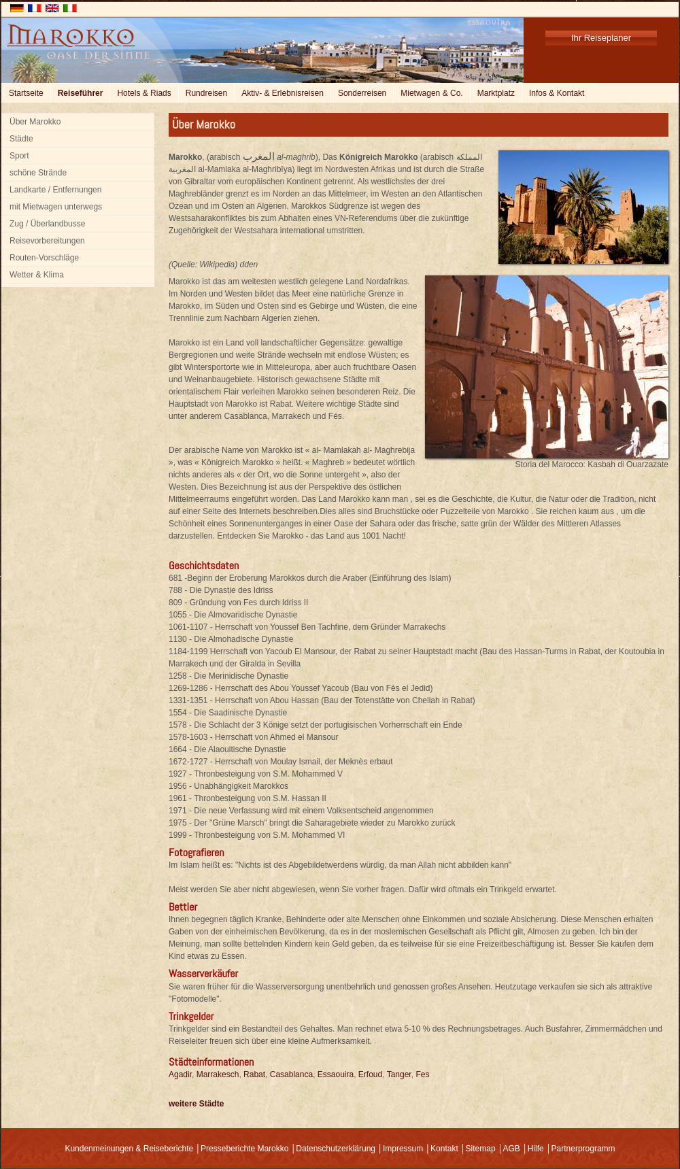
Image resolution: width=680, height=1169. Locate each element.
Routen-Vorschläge (44, 257)
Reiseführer (80, 93)
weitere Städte (196, 1103)
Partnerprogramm (583, 1148)
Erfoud (370, 1074)
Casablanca (291, 1074)
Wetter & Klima (37, 274)
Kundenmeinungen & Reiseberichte (129, 1148)
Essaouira (336, 1074)
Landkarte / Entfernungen (55, 189)
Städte (21, 138)
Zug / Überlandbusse (47, 223)
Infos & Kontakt (556, 93)
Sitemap (481, 1148)
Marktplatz (496, 93)
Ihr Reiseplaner (601, 38)
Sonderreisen (362, 93)
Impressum (403, 1148)
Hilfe (536, 1148)
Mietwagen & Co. (431, 93)
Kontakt (444, 1148)
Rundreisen (206, 93)
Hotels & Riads (144, 93)
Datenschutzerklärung (335, 1148)
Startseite (26, 93)
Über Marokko (35, 121)
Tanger (399, 1074)
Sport (19, 155)
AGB (511, 1148)
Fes (422, 1074)
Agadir (180, 1074)
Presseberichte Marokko (244, 1148)
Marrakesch (218, 1074)
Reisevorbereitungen (47, 240)
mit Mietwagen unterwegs (56, 206)
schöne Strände (38, 172)
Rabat (254, 1074)
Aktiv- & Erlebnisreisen (282, 93)
